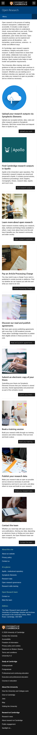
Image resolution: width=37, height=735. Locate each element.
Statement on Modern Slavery (12, 649)
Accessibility (6, 639)
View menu (3, 3)
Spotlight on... (7, 728)
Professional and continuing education (15, 673)
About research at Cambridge (12, 720)
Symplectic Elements (9, 575)
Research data (7, 579)
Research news (7, 716)
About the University (10, 687)
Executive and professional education (15, 677)
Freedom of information (10, 642)
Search (34, 3)
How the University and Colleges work (15, 691)
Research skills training (10, 586)
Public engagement (8, 724)
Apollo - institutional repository (12, 571)
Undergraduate (7, 665)
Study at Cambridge (9, 661)
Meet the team (7, 600)
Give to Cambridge (8, 695)
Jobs (3, 699)
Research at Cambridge (11, 712)
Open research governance (11, 582)
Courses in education (9, 681)
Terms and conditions (9, 652)
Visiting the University (9, 706)
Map (3, 702)
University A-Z (7, 656)
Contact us (5, 561)
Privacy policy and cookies (11, 646)
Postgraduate (6, 669)
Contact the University (9, 636)
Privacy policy (7, 557)
